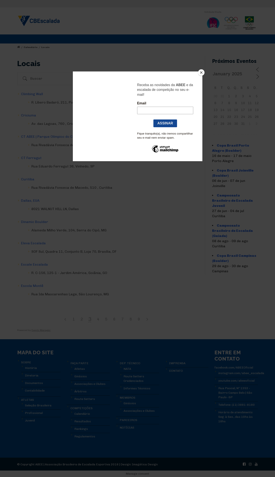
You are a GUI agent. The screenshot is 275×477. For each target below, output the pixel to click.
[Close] (201, 72)
